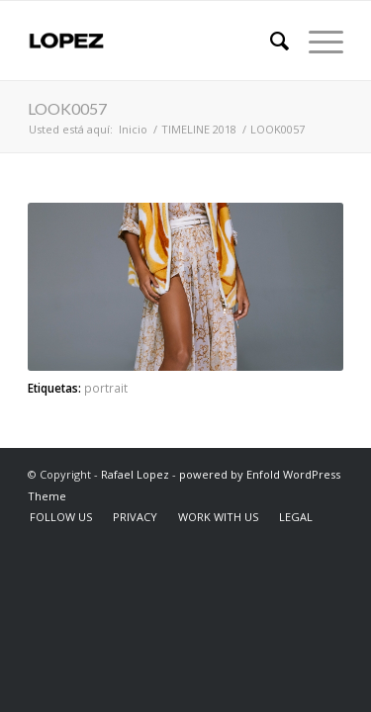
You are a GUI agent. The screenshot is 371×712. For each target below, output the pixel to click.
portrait (106, 388)
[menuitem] (269, 40)
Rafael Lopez (135, 474)
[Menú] (316, 40)
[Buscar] (269, 40)
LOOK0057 (67, 108)
